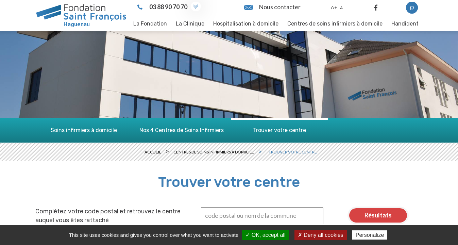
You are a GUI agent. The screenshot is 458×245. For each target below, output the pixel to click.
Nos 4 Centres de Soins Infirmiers (181, 130)
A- (342, 7)
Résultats (378, 215)
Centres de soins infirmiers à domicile (213, 151)
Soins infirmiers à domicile (84, 130)
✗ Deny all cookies (320, 235)
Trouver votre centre (279, 130)
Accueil (153, 151)
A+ (334, 7)
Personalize (370, 235)
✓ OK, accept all (265, 235)
